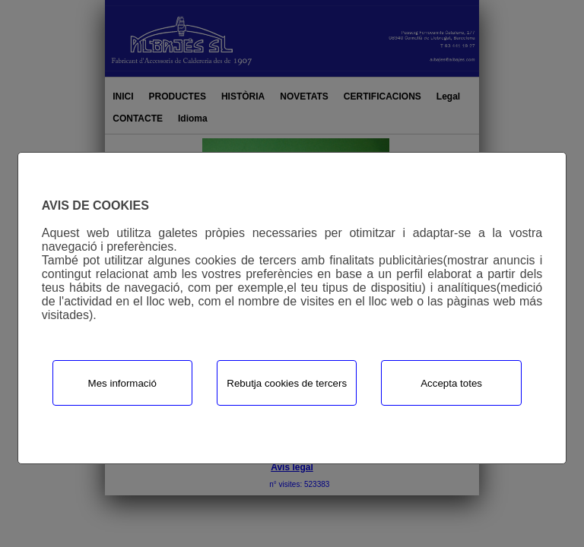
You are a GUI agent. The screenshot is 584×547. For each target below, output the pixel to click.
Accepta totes (451, 383)
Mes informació (122, 383)
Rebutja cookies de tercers (287, 383)
